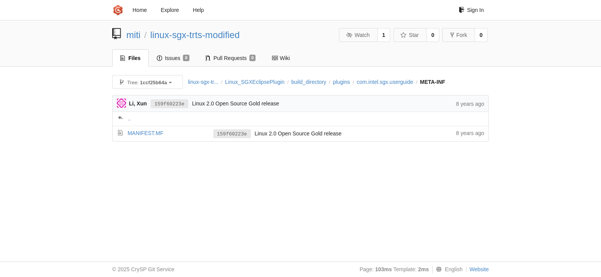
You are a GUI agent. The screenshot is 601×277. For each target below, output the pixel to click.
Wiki (281, 58)
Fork (458, 35)
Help (198, 10)
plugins (341, 82)
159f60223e (169, 104)
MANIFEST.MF (145, 133)
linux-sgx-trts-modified (195, 35)
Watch (358, 35)
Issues (173, 58)
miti (133, 35)
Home (140, 10)
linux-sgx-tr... (203, 82)
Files (130, 58)
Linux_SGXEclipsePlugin (255, 82)
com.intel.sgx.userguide (385, 82)
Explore (170, 10)
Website (479, 269)
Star (409, 35)
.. (129, 118)
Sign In (471, 10)
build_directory (308, 82)
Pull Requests (231, 58)
